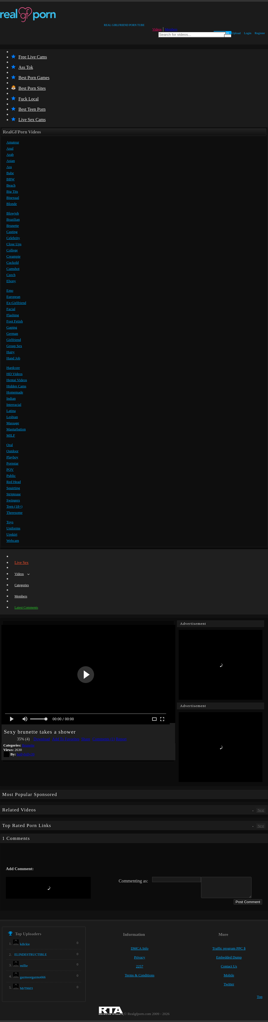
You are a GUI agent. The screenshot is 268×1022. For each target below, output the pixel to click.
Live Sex (21, 563)
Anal (9, 148)
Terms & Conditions (139, 975)
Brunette (12, 225)
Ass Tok (22, 67)
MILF (10, 435)
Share (85, 739)
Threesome (14, 512)
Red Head (13, 482)
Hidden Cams (16, 386)
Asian (10, 161)
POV (10, 469)
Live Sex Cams (28, 119)
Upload (236, 33)
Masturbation (16, 429)
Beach (10, 185)
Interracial (13, 404)
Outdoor (12, 451)
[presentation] (48, 888)
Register (260, 33)
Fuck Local (25, 98)
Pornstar (12, 463)
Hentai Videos (16, 380)
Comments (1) (103, 739)
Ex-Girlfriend (16, 303)
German (12, 333)
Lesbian (12, 417)
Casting (12, 232)
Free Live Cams (29, 57)
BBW (10, 179)
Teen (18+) (14, 506)
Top (259, 997)
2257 (139, 966)
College (12, 250)
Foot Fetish (14, 321)
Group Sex (14, 346)
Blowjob (12, 213)
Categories (22, 585)
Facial (10, 309)
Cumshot (13, 269)
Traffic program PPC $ (229, 948)
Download (42, 739)
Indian (11, 398)
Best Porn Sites (28, 88)
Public (11, 476)
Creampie (13, 256)
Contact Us (229, 966)
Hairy (10, 352)
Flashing (12, 315)
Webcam (12, 540)
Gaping (11, 327)
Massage (12, 423)
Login (247, 33)
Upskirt (11, 534)
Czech (10, 275)
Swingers (13, 500)
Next (261, 810)
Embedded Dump (228, 957)
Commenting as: (133, 881)
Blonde (11, 204)
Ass (9, 167)
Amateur (12, 142)
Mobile (229, 975)
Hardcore (13, 368)
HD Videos (14, 374)
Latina (11, 411)
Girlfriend (13, 340)
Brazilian (13, 219)
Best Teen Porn (28, 109)
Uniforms (13, 528)
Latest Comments (26, 607)
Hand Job (13, 358)
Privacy (139, 957)
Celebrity (13, 238)
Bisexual (12, 198)
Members (171, 29)
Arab (10, 154)
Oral (9, 445)
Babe (10, 173)
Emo (9, 290)
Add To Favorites (66, 739)
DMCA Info (139, 948)
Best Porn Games (30, 77)
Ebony (11, 281)
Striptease (13, 494)
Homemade (14, 392)
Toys (9, 522)
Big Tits (12, 191)
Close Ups (13, 244)
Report (121, 739)
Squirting (13, 488)
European (13, 297)
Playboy (12, 457)
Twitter (229, 984)
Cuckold (12, 262)
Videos (157, 29)
